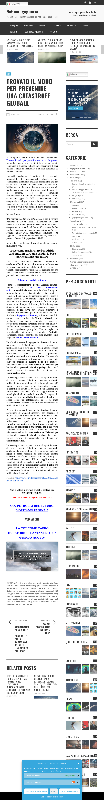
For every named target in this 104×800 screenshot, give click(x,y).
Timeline (73, 181)
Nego (54, 791)
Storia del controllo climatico (84, 184)
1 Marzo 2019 (15, 114)
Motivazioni (75, 202)
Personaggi (76, 198)
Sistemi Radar (77, 224)
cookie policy (58, 797)
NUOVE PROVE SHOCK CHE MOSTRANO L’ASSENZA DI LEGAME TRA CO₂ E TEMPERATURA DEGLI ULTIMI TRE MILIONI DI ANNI (45, 682)
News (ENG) (75, 174)
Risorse (75, 211)
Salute (74, 255)
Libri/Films (74, 258)
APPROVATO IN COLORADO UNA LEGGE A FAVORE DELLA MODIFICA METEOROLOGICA (50, 43)
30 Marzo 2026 (39, 693)
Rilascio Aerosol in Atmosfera (84, 227)
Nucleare (75, 239)
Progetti (75, 195)
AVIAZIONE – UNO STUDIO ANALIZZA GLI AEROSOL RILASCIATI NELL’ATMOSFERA (20, 43)
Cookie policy (46, 797)
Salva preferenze (69, 791)
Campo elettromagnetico (80, 262)
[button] (78, 763)
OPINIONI (74, 165)
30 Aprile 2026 (11, 696)
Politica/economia (79, 252)
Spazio (75, 242)
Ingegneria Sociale (77, 168)
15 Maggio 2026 (43, 49)
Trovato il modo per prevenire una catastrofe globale (31, 160)
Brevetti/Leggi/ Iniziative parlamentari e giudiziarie (81, 373)
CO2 (9, 73)
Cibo (74, 205)
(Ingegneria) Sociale (80, 217)
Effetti (72, 246)
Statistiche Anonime (36, 791)
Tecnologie (74, 221)
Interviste (74, 178)
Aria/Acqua (76, 208)
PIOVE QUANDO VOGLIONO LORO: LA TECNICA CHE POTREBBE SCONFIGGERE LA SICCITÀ (82, 44)
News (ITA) (74, 171)
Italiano (13, 4)
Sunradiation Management (83, 233)
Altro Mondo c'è (76, 265)
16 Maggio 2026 (12, 49)
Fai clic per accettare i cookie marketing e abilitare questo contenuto (32, 556)
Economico (76, 214)
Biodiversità (77, 249)
